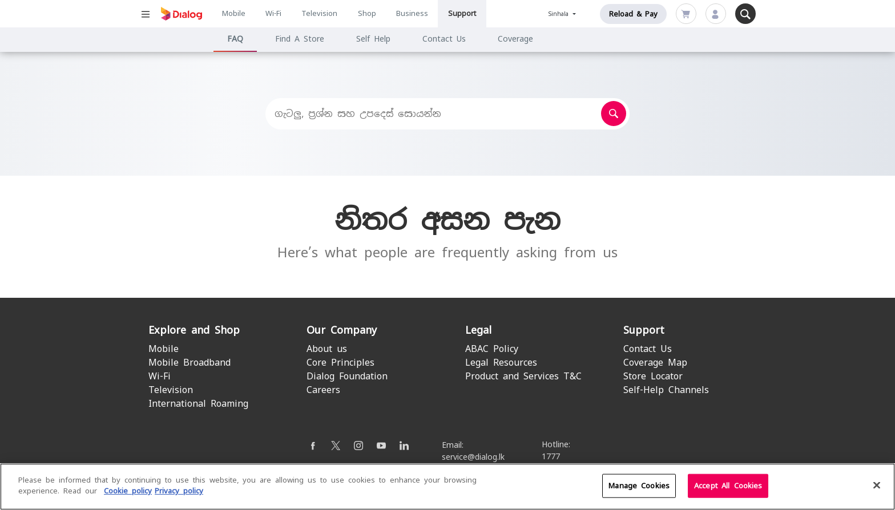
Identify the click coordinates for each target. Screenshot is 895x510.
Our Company (342, 330)
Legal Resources (501, 363)
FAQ (235, 39)
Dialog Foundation (347, 376)
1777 (551, 456)
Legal (478, 330)
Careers (323, 390)
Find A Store (299, 39)
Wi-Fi (273, 13)
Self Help (373, 39)
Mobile (233, 13)
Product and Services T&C (523, 376)
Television (319, 13)
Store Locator (653, 376)
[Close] (876, 490)
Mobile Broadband (189, 363)
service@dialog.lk (473, 457)
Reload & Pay (633, 14)
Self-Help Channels (666, 390)
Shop (367, 13)
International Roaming (198, 404)
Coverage (515, 39)
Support (462, 13)
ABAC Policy (491, 349)
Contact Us (444, 39)
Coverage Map (655, 363)
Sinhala (560, 14)
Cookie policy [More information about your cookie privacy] (128, 496)
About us (327, 349)
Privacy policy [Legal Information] (179, 496)
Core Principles (340, 363)
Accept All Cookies (728, 491)
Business (412, 13)
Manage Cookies (639, 491)
